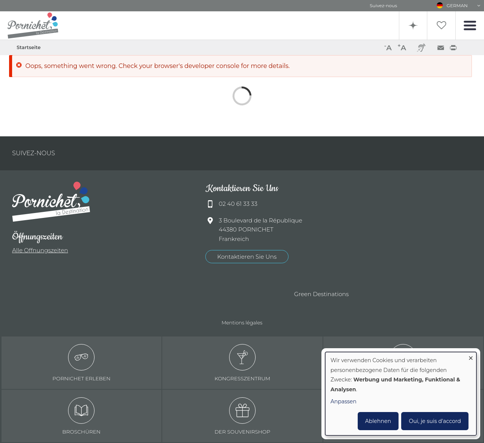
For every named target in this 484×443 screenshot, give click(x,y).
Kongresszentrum (242, 362)
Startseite (28, 47)
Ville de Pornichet (150, 294)
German (457, 5)
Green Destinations (321, 294)
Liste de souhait (441, 25)
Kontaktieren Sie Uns (246, 256)
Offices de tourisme (230, 294)
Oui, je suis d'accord (435, 421)
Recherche (413, 25)
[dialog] (400, 393)
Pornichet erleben (81, 362)
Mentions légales (242, 323)
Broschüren (81, 416)
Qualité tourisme (192, 294)
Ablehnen (378, 421)
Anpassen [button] (343, 401)
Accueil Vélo (268, 294)
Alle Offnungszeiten (40, 250)
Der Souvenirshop (242, 416)
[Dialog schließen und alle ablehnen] (470, 356)
